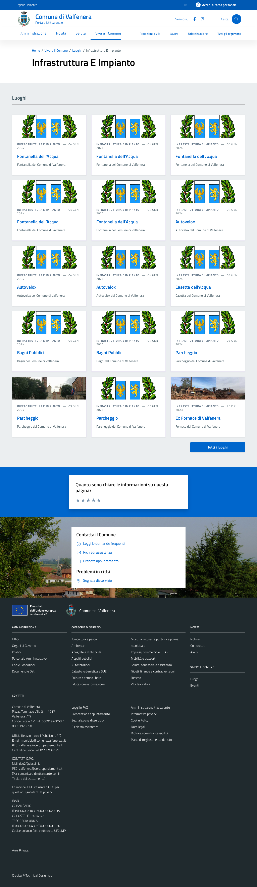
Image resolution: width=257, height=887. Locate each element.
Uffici (15, 639)
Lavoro (174, 33)
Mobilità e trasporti (143, 658)
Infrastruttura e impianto (39, 144)
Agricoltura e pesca (84, 639)
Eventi (194, 685)
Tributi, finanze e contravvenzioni (152, 671)
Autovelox (185, 222)
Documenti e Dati (23, 671)
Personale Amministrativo (29, 658)
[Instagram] (201, 18)
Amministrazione (33, 33)
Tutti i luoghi (218, 447)
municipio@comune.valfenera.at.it (43, 740)
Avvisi (194, 652)
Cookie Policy (139, 720)
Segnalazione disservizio (87, 720)
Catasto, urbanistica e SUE (89, 671)
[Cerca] (236, 19)
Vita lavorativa (140, 684)
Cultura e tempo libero (86, 677)
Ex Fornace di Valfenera (197, 418)
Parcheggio (186, 352)
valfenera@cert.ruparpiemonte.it (40, 745)
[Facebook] (193, 18)
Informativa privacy (144, 713)
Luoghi (194, 678)
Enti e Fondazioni (23, 664)
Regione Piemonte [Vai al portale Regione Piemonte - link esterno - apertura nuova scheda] (26, 5)
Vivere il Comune (108, 33)
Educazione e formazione (88, 684)
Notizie (195, 639)
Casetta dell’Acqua (193, 287)
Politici (16, 652)
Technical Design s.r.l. (39, 875)
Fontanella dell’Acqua (37, 156)
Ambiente (78, 645)
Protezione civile (150, 33)
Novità (61, 33)
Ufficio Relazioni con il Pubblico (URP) (36, 735)
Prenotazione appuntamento (90, 713)
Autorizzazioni (80, 664)
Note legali (138, 726)
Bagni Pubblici (30, 352)
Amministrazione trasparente (150, 707)
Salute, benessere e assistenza (151, 664)
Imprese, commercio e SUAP (149, 652)
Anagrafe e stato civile (86, 652)
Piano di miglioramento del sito (151, 739)
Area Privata (20, 850)
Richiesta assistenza (85, 726)
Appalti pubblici (81, 658)
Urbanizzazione (198, 33)
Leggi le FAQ (79, 707)
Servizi (81, 33)
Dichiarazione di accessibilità (149, 733)
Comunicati (197, 645)
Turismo (136, 677)
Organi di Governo (24, 645)
